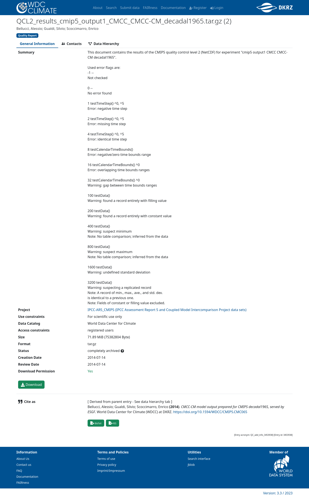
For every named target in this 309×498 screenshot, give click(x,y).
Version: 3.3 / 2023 (278, 493)
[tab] (37, 43)
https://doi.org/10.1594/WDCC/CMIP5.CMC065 (210, 412)
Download (31, 384)
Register (198, 7)
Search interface (199, 459)
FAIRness (150, 7)
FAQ (19, 471)
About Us (22, 459)
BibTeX (95, 423)
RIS (112, 423)
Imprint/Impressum (111, 471)
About (98, 7)
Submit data (130, 7)
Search (111, 7)
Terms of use (106, 459)
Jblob (191, 465)
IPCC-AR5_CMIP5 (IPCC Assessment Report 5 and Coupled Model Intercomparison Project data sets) (167, 309)
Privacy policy (106, 465)
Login (216, 7)
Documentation (173, 7)
